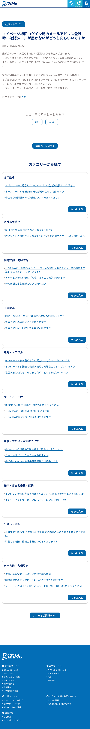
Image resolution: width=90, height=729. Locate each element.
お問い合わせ (9, 683)
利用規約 (7, 687)
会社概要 (7, 716)
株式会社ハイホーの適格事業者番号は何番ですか (31, 461)
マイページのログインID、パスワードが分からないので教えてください (43, 586)
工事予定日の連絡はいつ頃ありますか (25, 322)
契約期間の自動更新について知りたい (25, 283)
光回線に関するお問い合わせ (59, 703)
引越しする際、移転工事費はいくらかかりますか (31, 541)
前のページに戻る (45, 146)
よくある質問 (53, 700)
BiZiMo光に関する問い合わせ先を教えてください (32, 405)
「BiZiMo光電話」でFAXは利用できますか (28, 417)
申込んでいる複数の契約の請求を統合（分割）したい (34, 449)
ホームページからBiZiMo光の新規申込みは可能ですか (34, 191)
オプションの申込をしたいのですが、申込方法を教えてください (40, 185)
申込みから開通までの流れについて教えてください (32, 197)
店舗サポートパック (12, 703)
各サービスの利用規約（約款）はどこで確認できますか (35, 277)
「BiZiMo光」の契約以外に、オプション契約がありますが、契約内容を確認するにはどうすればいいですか (45, 269)
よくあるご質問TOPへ (45, 615)
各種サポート (9, 680)
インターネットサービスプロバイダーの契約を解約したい (36, 499)
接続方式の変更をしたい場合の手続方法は (28, 573)
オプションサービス (12, 677)
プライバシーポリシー (13, 720)
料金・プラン (9, 673)
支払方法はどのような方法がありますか (26, 455)
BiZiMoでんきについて (57, 670)
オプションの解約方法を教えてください (26, 236)
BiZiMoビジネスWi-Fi (12, 707)
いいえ (52, 122)
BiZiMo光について (11, 670)
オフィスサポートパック (13, 700)
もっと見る (77, 209)
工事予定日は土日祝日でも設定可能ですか (28, 328)
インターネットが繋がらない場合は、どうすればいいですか (37, 360)
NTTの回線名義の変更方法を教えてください (29, 230)
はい (37, 122)
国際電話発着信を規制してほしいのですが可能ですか (34, 580)
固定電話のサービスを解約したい (68, 236)
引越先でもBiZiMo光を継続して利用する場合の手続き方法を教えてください (45, 533)
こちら (25, 97)
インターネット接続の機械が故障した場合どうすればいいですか (40, 366)
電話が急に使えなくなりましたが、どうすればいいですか (36, 372)
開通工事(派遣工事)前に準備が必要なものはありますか (35, 316)
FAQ (49, 677)
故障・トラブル (13, 24)
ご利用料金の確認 (11, 690)
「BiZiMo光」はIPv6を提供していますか (27, 411)
